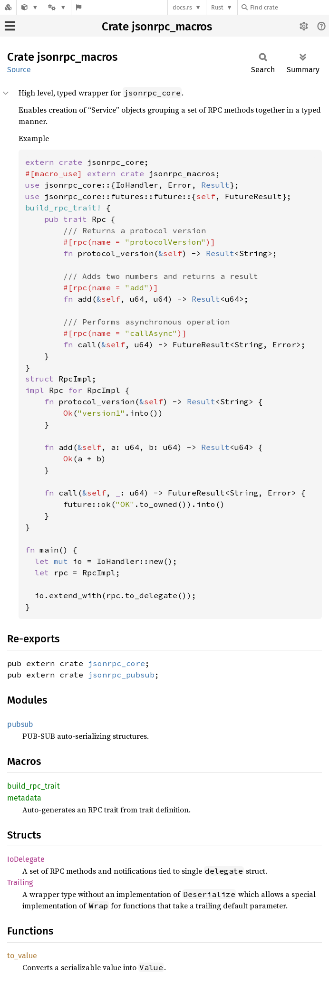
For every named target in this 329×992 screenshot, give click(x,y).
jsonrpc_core (116, 663)
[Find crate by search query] (289, 7)
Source (19, 69)
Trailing (20, 882)
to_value (22, 955)
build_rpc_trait (33, 786)
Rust (217, 7)
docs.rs (182, 7)
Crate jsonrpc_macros (157, 26)
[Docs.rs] (8, 7)
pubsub (20, 724)
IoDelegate (26, 859)
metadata (24, 797)
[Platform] (57, 7)
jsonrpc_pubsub (121, 674)
